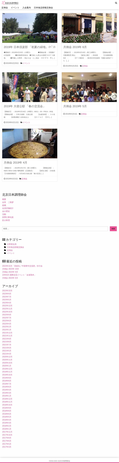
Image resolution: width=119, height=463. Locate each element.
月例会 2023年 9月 (10, 272)
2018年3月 (6, 423)
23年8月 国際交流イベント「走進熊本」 (19, 275)
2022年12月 (7, 306)
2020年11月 (7, 360)
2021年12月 (7, 333)
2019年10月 (7, 375)
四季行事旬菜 (8, 217)
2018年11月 (7, 402)
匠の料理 (6, 220)
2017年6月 (6, 441)
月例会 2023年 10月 (10, 269)
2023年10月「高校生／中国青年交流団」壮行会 (22, 266)
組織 (4, 205)
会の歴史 (6, 211)
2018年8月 (6, 411)
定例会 (5, 7)
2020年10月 (7, 363)
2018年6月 (6, 414)
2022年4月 (6, 324)
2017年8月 (6, 438)
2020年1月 (6, 366)
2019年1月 (6, 396)
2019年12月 (7, 369)
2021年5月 (6, 351)
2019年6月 (6, 387)
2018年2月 (6, 426)
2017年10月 (7, 435)
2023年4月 (6, 303)
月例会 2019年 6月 (75, 47)
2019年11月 (7, 372)
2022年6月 (6, 321)
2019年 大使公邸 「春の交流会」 (25, 106)
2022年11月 (7, 309)
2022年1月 (6, 330)
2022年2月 (6, 327)
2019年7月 (6, 384)
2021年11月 (7, 336)
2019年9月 (6, 378)
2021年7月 (6, 345)
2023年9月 (6, 294)
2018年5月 (6, 417)
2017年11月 (7, 432)
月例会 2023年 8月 (10, 278)
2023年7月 (6, 297)
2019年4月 (6, 390)
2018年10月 (7, 405)
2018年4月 (6, 420)
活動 (4, 214)
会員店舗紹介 (8, 208)
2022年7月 (6, 318)
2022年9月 (6, 315)
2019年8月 (6, 381)
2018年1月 (6, 429)
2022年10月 (7, 312)
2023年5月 (6, 300)
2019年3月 (6, 393)
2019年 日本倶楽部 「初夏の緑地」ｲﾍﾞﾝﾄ (30, 47)
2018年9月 (6, 408)
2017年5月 (6, 444)
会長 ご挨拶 (8, 202)
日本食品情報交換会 (43, 7)
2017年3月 (6, 447)
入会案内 (26, 7)
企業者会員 (11, 244)
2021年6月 (6, 348)
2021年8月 (6, 342)
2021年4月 (6, 354)
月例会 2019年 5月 (75, 106)
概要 (4, 199)
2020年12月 (7, 357)
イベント (15, 7)
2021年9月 (6, 339)
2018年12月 (7, 399)
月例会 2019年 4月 (15, 162)
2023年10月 (7, 291)
